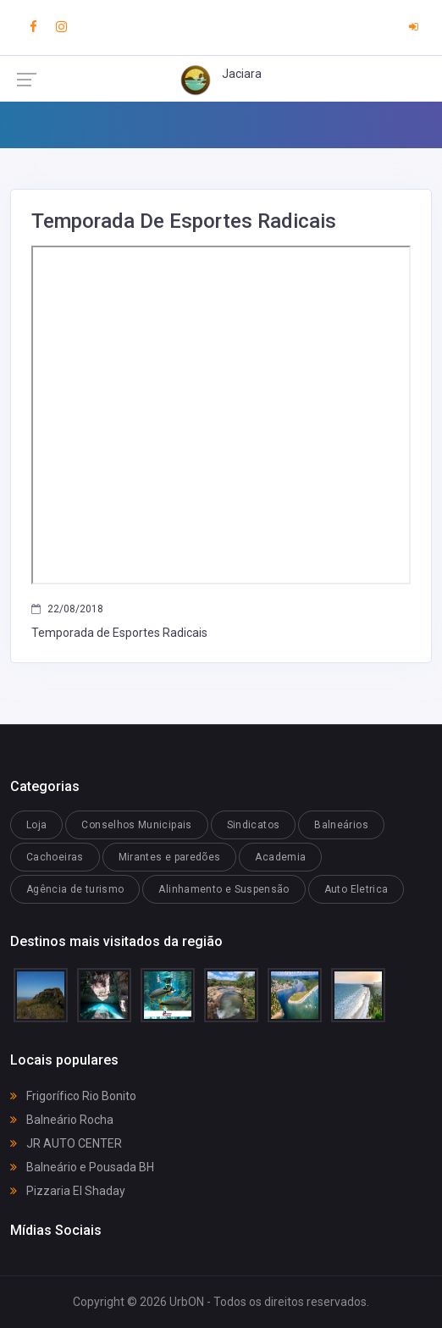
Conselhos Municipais (136, 825)
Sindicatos (253, 825)
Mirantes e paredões (170, 857)
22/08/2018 (67, 609)
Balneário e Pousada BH (82, 1167)
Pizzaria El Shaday (67, 1191)
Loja (36, 825)
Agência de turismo (75, 889)
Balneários (341, 825)
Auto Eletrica (356, 889)
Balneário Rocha (61, 1119)
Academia (280, 857)
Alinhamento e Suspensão (223, 889)
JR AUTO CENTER (66, 1143)
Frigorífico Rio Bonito (73, 1096)
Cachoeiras (55, 857)
